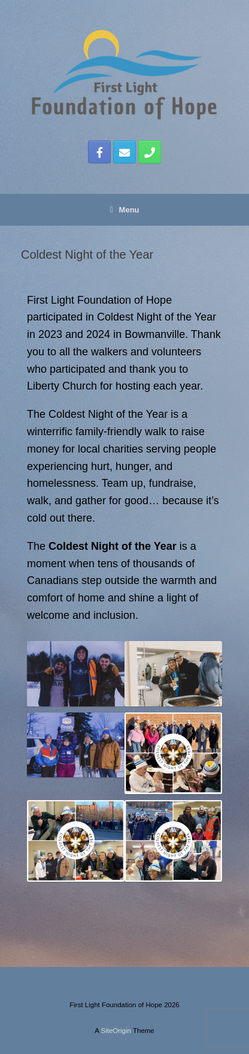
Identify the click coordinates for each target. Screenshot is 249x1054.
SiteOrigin (116, 1030)
